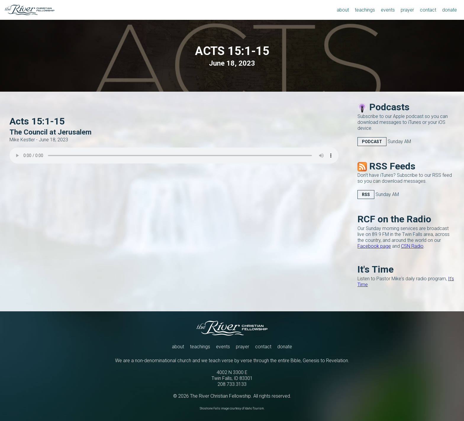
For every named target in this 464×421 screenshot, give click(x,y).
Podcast (372, 141)
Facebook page (374, 246)
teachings (200, 346)
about (178, 346)
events (223, 346)
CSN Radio (412, 246)
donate (284, 346)
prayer (242, 346)
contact (263, 346)
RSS (366, 194)
